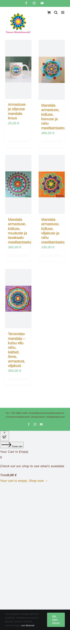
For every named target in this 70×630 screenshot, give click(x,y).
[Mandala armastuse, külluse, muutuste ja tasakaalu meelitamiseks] (18, 184)
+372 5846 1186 (18, 413)
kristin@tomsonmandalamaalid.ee (46, 413)
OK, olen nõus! (56, 620)
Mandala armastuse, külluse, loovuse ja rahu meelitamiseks (52, 116)
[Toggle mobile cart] (49, 12)
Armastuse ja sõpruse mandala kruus (17, 111)
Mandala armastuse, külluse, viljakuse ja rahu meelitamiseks (52, 230)
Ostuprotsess (38, 417)
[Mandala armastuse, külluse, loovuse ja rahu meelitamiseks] (52, 70)
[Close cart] (12, 445)
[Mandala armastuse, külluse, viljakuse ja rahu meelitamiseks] (52, 184)
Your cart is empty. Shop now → (24, 481)
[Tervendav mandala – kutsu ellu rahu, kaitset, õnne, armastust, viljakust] (18, 298)
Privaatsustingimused (18, 417)
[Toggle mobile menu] (63, 12)
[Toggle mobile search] (56, 12)
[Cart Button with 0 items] (4, 436)
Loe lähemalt (27, 625)
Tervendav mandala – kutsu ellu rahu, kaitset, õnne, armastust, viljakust (16, 350)
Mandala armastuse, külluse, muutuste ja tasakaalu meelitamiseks (19, 230)
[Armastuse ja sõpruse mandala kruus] (18, 69)
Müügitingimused (56, 417)
